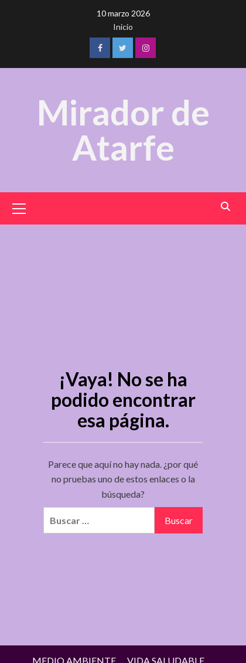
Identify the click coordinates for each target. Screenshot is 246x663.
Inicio (123, 27)
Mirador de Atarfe (123, 129)
